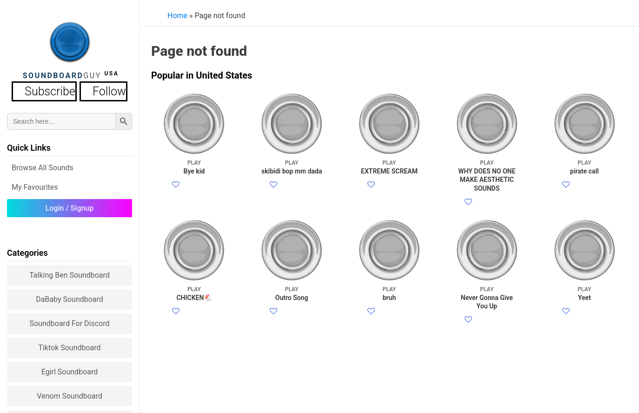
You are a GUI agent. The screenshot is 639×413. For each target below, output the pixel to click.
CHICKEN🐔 (194, 315)
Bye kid (194, 167)
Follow (96, 90)
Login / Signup (70, 205)
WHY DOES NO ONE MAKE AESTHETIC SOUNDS (486, 175)
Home (177, 15)
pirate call (584, 167)
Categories (27, 250)
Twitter (191, 196)
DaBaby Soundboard (69, 296)
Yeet (584, 315)
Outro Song (291, 315)
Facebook (196, 185)
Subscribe (53, 90)
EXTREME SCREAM (389, 167)
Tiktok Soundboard (69, 344)
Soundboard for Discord (69, 320)
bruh (389, 315)
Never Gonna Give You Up (486, 319)
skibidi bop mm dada (291, 167)
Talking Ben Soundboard (69, 272)
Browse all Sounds (42, 164)
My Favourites (35, 184)
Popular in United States (201, 75)
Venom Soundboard (69, 393)
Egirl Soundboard (69, 369)
